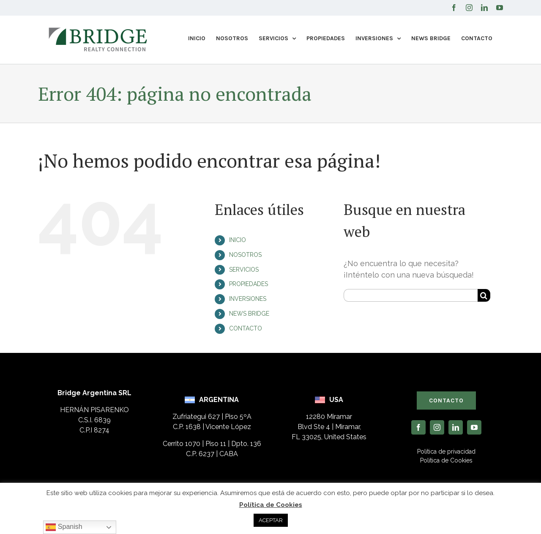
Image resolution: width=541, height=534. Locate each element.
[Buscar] (484, 295)
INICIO (237, 240)
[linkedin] (455, 427)
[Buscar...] (411, 295)
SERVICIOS (244, 269)
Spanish (64, 527)
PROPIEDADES (248, 284)
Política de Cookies (270, 505)
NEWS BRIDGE (249, 313)
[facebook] (418, 427)
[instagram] (437, 427)
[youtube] (474, 427)
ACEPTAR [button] (271, 520)
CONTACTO (245, 328)
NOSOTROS (245, 254)
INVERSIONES (247, 298)
